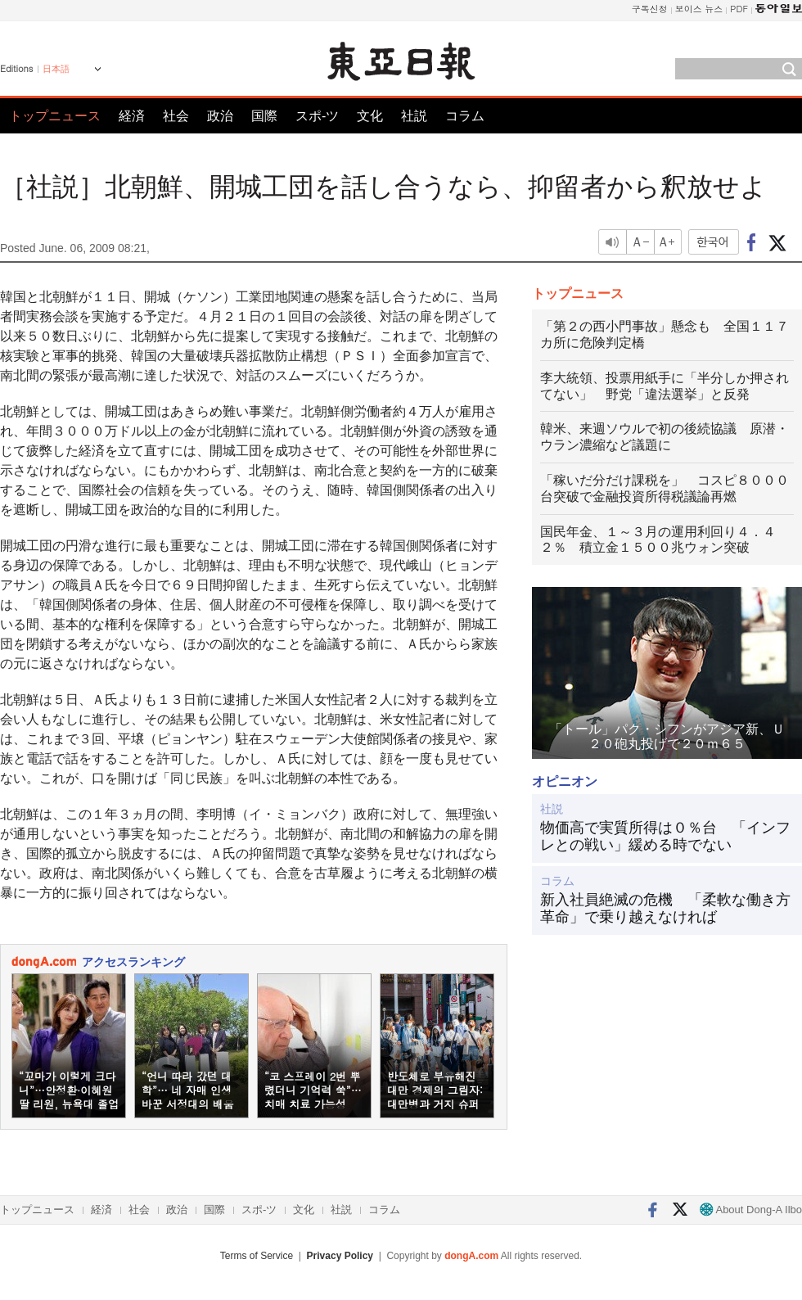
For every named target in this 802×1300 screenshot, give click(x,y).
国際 (264, 116)
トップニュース (55, 116)
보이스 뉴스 (699, 8)
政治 (220, 116)
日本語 (56, 69)
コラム (464, 116)
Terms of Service (256, 1256)
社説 (414, 116)
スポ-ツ (317, 116)
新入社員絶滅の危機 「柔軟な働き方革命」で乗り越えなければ (665, 908)
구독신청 (650, 8)
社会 (176, 116)
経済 (132, 116)
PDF (739, 8)
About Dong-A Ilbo (751, 1209)
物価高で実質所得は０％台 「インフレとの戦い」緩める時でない (665, 836)
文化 (370, 116)
